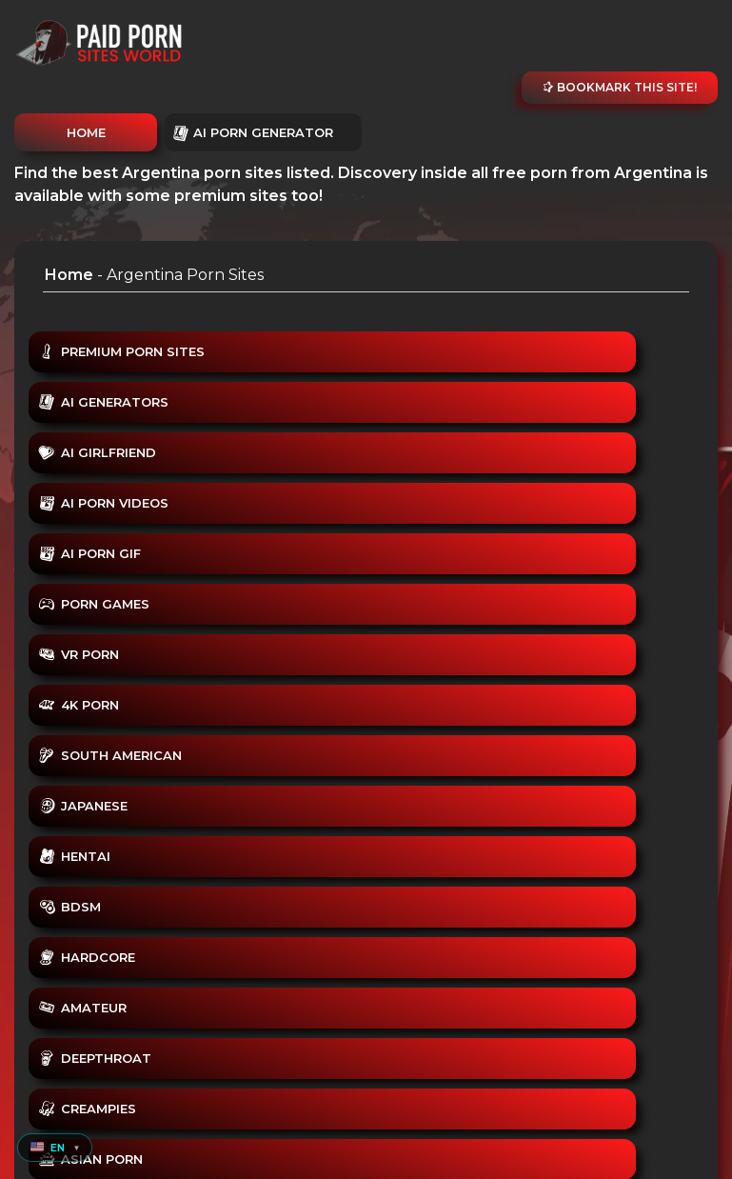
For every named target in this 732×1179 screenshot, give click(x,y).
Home (69, 275)
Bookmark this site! (620, 87)
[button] (54, 1148)
